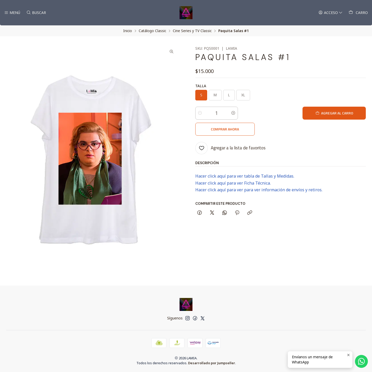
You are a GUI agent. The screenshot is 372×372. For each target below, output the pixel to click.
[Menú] (12, 13)
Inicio (127, 31)
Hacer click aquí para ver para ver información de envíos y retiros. (258, 174)
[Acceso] (330, 13)
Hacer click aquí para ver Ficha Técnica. (233, 167)
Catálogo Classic (152, 31)
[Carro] (358, 13)
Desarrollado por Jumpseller (211, 363)
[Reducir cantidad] (200, 113)
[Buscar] (36, 13)
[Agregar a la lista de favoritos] (230, 132)
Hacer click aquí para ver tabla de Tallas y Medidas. (244, 160)
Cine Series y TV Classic (192, 31)
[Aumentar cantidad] (233, 113)
